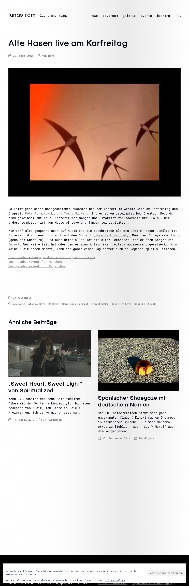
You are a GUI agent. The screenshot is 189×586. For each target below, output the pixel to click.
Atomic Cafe (36, 304)
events (146, 15)
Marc (51, 55)
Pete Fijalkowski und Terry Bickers (56, 213)
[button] (179, 15)
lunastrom (22, 15)
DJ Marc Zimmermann (112, 583)
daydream (110, 15)
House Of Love (121, 304)
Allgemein (25, 297)
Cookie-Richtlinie (115, 580)
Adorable (19, 304)
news (94, 15)
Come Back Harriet (111, 235)
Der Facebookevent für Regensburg (37, 266)
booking (163, 15)
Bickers (53, 304)
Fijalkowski (99, 304)
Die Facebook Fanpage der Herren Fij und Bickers (51, 257)
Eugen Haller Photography (152, 583)
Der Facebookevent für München (35, 262)
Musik (152, 304)
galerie (129, 15)
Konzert (139, 304)
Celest (14, 244)
